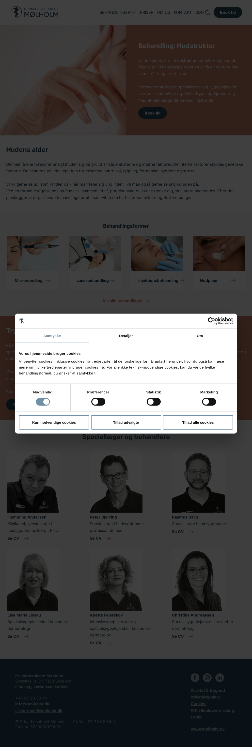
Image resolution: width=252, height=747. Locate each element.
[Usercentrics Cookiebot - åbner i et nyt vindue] (211, 321)
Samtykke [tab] (52, 336)
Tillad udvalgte (126, 422)
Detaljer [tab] (126, 336)
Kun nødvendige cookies (54, 422)
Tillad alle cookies (198, 422)
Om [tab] (200, 336)
